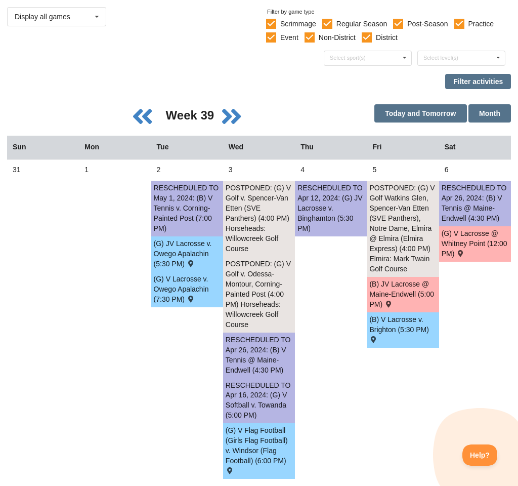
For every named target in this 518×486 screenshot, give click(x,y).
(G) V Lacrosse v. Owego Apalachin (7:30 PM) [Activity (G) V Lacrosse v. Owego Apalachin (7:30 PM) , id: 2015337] (181, 289)
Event (289, 37)
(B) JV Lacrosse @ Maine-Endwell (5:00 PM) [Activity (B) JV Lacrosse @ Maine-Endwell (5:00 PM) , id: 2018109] (401, 294)
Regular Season (361, 24)
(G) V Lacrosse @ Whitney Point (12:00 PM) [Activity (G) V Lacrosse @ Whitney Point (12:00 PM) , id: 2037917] (474, 243)
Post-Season (427, 24)
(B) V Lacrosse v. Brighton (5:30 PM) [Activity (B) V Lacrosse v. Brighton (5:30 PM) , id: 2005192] (399, 328)
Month (489, 113)
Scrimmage (298, 24)
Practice (481, 24)
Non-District (337, 37)
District (387, 37)
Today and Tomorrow (420, 113)
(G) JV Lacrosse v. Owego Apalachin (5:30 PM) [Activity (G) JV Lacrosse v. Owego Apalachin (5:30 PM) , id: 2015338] (183, 253)
